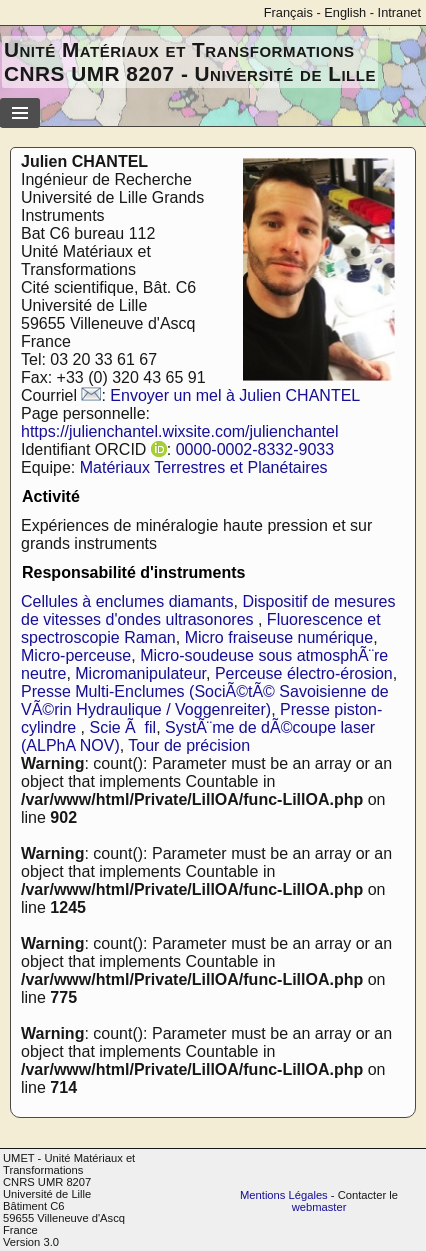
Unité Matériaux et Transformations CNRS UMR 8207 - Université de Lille (190, 61)
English (345, 12)
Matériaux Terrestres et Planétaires (204, 467)
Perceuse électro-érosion (304, 673)
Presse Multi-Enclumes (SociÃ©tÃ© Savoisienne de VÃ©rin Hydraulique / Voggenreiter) (205, 700)
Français (288, 12)
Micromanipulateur (140, 673)
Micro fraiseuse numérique (279, 637)
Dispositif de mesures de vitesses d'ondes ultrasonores (208, 610)
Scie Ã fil (122, 727)
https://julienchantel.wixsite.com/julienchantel (180, 431)
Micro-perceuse (76, 655)
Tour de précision (189, 745)
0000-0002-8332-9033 (255, 449)
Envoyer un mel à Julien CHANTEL (235, 395)
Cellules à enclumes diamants (127, 601)
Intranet (399, 12)
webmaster (319, 1207)
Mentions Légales (284, 1195)
